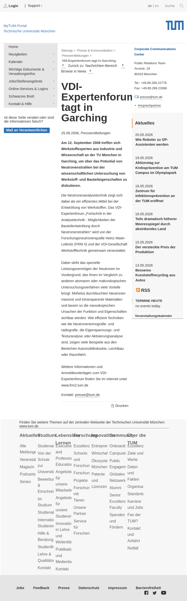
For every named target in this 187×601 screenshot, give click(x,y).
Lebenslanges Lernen (68, 439)
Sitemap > (68, 50)
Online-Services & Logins (53, 88)
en (157, 6)
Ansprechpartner (149, 105)
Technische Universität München (175, 24)
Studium (46, 435)
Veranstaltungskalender (153, 316)
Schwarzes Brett (53, 96)
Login (11, 6)
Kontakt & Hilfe (53, 103)
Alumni (115, 488)
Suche (174, 6)
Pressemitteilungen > (76, 55)
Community (121, 435)
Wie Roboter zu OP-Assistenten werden (151, 142)
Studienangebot (51, 446)
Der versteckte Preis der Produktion (155, 249)
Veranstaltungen (33, 459)
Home (13, 47)
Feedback (41, 588)
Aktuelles (29, 435)
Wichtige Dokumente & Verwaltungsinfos (53, 69)
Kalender (53, 61)
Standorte (136, 494)
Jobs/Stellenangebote (53, 81)
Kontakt (44, 568)
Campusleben (121, 453)
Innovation (103, 435)
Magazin (27, 467)
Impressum (117, 588)
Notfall (133, 548)
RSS (143, 290)
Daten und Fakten (133, 473)
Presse (64, 588)
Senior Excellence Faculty (119, 501)
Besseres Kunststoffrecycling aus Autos (155, 275)
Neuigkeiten (53, 54)
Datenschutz (89, 588)
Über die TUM (136, 439)
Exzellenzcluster (87, 446)
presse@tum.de (87, 395)
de (150, 6)
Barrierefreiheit (148, 588)
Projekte (81, 480)
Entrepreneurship (106, 446)
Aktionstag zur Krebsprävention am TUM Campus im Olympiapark (156, 168)
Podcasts (28, 474)
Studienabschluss (53, 512)
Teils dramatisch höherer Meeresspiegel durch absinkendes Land (156, 224)
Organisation (139, 486)
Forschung (85, 435)
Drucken (120, 406)
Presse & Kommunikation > (96, 50)
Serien (25, 482)
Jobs (20, 588)
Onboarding (120, 446)
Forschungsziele (88, 473)
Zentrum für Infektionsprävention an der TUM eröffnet (155, 196)
